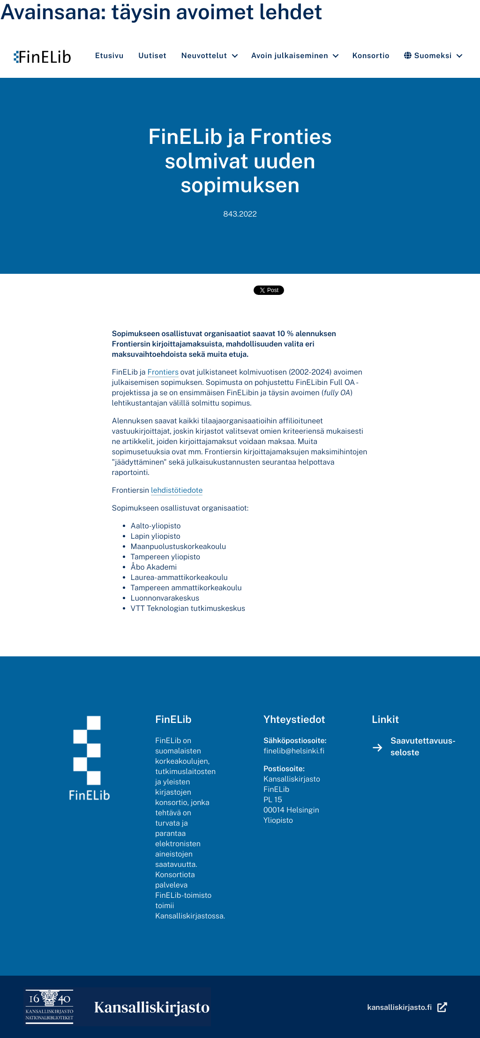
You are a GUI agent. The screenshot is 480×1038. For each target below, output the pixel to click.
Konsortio (371, 55)
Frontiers (163, 372)
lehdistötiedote (176, 490)
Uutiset (152, 55)
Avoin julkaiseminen (290, 55)
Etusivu (109, 55)
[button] (234, 55)
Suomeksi (428, 55)
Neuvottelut (204, 55)
